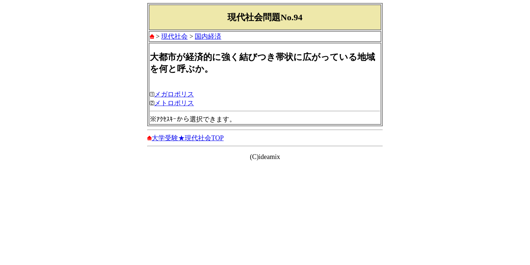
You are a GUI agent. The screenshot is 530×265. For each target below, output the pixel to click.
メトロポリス (174, 103)
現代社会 (174, 36)
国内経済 (208, 36)
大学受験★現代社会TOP (188, 138)
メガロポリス (174, 94)
